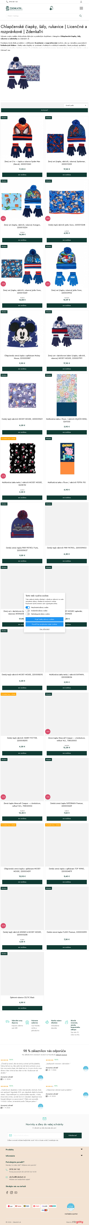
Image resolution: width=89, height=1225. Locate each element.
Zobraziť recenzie (61, 1055)
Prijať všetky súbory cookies (44, 619)
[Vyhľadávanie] (44, 15)
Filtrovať (44, 110)
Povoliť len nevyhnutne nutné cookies (44, 624)
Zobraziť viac (5, 50)
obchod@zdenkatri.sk (17, 1177)
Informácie (10, 1156)
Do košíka (22, 175)
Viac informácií (45, 629)
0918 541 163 (13, 2)
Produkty (10, 1149)
